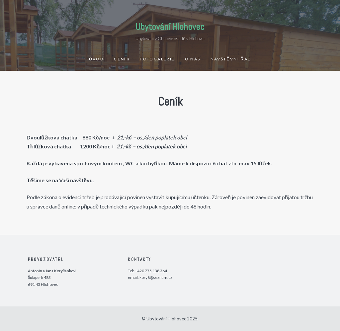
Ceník (122, 58)
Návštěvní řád (231, 58)
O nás (193, 58)
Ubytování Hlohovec (170, 27)
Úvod (96, 58)
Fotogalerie (157, 58)
